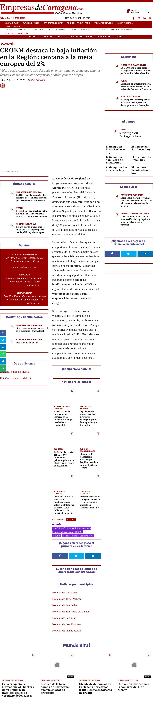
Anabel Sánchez (36, 80)
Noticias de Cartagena (64, 592)
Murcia (19, 208)
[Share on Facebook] (3, 333)
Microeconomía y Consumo (29, 192)
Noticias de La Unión (64, 617)
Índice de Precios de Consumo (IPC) (78, 535)
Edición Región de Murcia (15, 371)
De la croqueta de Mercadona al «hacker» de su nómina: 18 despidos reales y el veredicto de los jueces (18, 689)
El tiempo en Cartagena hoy (129, 134)
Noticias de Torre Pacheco (67, 598)
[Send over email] (3, 368)
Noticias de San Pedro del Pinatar (71, 611)
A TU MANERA (24, 274)
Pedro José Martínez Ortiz (25, 267)
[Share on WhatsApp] (3, 354)
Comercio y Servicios (85, 492)
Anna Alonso (33, 285)
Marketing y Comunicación (29, 325)
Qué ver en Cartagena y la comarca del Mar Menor (133, 687)
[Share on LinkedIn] (3, 347)
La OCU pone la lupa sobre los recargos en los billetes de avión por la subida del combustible (31, 198)
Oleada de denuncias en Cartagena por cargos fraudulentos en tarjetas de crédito (95, 688)
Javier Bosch (33, 303)
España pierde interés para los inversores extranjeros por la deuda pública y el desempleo (31, 230)
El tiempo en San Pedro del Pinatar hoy (115, 159)
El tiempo (122, 129)
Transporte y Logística (132, 195)
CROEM (56, 535)
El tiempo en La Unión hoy (141, 158)
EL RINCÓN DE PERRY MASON (24, 254)
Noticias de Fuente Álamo (66, 630)
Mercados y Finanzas (26, 224)
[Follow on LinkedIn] (93, 556)
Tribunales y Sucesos (12, 680)
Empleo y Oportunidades (87, 450)
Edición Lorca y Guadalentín (16, 378)
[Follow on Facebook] (60, 556)
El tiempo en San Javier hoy (140, 148)
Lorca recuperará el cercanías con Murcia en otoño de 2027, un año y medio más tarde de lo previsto (136, 202)
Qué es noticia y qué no (27, 342)
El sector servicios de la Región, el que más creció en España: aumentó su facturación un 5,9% (90, 502)
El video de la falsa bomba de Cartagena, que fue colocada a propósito (55, 688)
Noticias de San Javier (64, 605)
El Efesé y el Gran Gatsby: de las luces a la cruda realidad (25, 259)
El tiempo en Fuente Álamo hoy (140, 170)
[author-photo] (25, 265)
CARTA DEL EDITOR (24, 293)
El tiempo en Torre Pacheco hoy (115, 149)
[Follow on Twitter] (76, 556)
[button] (147, 12)
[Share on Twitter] (3, 340)
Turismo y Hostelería (128, 680)
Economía (7, 43)
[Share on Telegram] (3, 361)
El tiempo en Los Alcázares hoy (116, 169)
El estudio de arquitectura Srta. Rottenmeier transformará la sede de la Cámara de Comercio (31, 214)
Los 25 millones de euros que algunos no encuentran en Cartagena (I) (25, 298)
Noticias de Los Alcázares (66, 624)
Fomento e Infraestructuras (135, 213)
